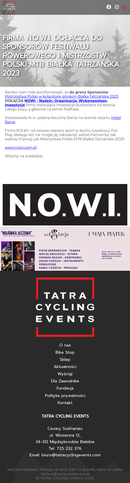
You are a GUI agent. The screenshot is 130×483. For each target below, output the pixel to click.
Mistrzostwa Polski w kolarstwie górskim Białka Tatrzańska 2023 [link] (61, 96)
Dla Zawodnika (65, 381)
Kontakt (65, 403)
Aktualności (65, 367)
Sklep (65, 359)
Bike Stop (65, 352)
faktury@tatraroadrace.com (65, 474)
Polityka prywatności (65, 395)
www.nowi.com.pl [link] (20, 147)
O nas (65, 345)
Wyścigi (65, 374)
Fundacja (65, 388)
